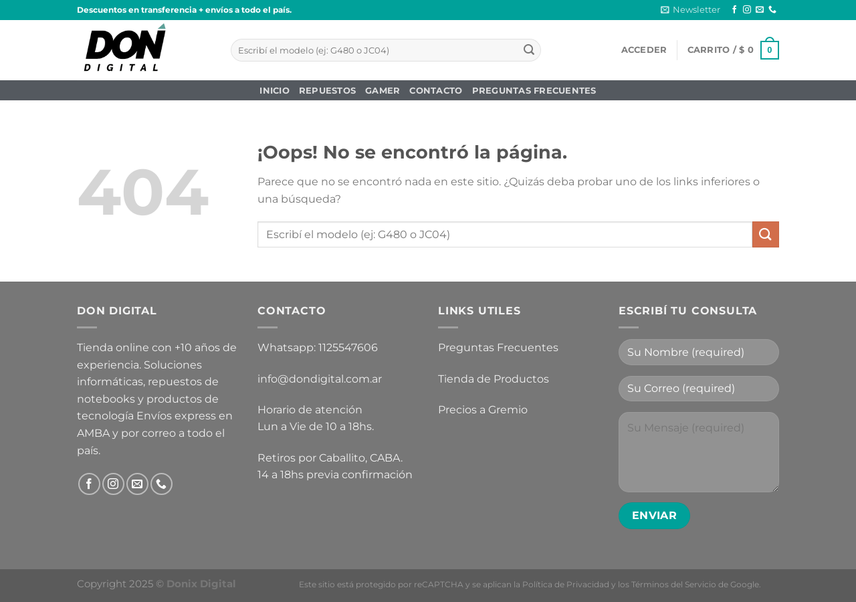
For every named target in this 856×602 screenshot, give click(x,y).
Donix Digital (203, 583)
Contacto (435, 91)
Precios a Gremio (483, 409)
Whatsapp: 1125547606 (317, 347)
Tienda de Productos (493, 379)
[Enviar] (529, 50)
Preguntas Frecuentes (534, 91)
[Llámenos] (772, 10)
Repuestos (327, 91)
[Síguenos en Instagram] (747, 10)
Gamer (382, 91)
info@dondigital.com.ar (319, 379)
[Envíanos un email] (760, 10)
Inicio (274, 91)
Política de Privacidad (565, 584)
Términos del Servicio (673, 584)
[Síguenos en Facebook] (734, 10)
